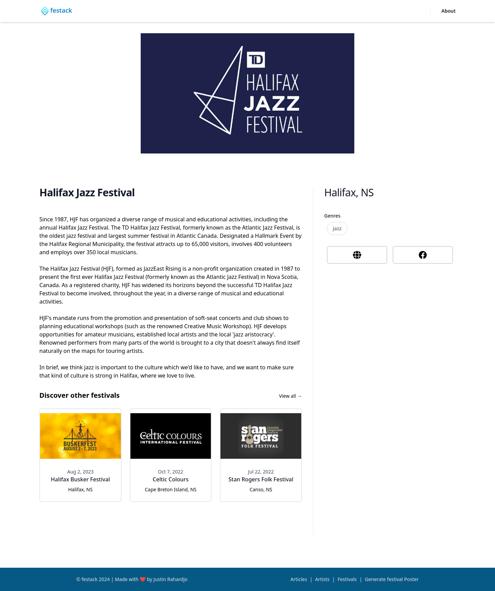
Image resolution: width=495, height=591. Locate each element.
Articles (299, 579)
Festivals (347, 579)
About (449, 11)
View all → (290, 396)
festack (89, 579)
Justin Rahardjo (170, 579)
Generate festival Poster (392, 579)
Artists (322, 579)
